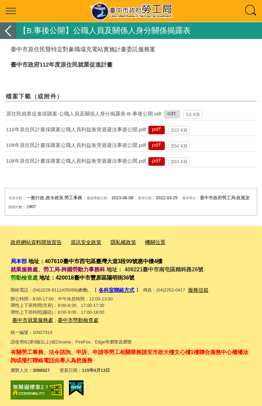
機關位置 (139, 241)
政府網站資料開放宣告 (33, 241)
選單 (11, 11)
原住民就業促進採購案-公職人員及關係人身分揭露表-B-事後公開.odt (83, 114)
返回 (8, 30)
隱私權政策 (111, 241)
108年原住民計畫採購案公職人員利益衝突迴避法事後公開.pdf (76, 161)
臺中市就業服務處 (30, 317)
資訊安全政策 (77, 241)
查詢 (251, 11)
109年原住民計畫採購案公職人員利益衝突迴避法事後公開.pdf (76, 145)
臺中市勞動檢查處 (70, 317)
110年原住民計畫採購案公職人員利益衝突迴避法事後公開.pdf (76, 129)
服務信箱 (192, 288)
